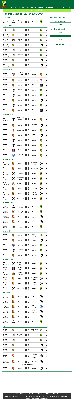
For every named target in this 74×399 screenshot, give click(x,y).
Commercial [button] (49, 7)
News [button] (14, 7)
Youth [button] (27, 7)
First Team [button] (21, 7)
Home (10, 7)
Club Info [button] (33, 7)
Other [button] (56, 7)
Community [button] (41, 7)
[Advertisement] (37, 382)
